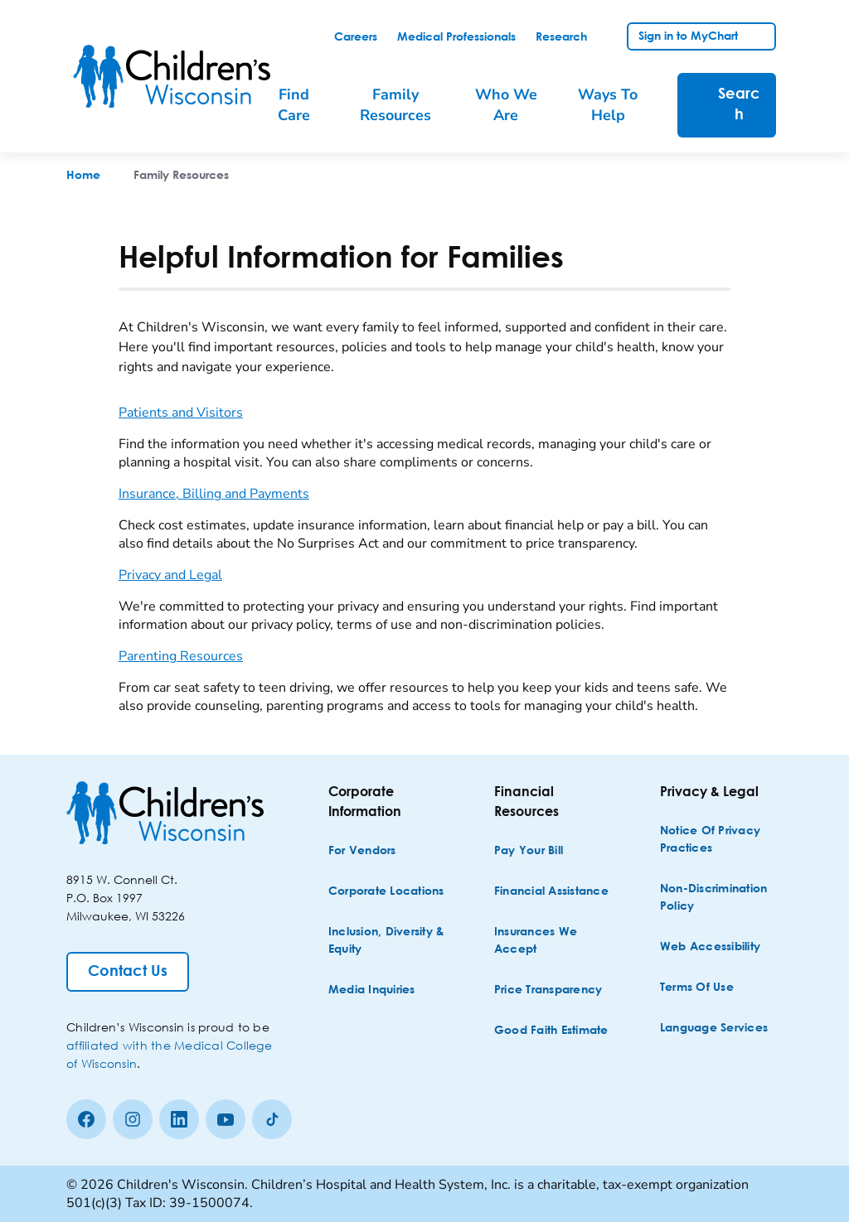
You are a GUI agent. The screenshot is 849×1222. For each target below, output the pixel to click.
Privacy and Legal (170, 575)
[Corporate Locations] (386, 892)
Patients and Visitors (181, 412)
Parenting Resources (181, 656)
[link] (355, 37)
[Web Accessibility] (710, 947)
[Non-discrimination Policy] (719, 898)
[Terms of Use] (697, 988)
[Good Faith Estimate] (551, 1031)
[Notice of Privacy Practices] (719, 840)
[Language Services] (714, 1028)
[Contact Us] (127, 972)
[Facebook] (86, 1119)
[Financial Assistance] (551, 892)
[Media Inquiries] (371, 990)
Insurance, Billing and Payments (214, 494)
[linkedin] (179, 1119)
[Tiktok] (272, 1119)
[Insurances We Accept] (554, 941)
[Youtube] (225, 1119)
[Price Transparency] (548, 990)
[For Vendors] (362, 851)
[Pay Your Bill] (528, 851)
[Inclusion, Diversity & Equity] (388, 941)
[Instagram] (133, 1119)
